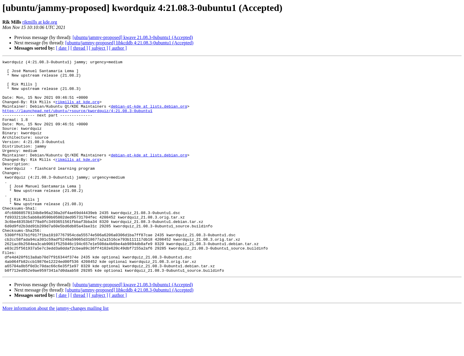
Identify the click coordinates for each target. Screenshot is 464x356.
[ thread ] (79, 48)
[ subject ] (98, 48)
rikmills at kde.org (39, 22)
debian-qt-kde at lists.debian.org (149, 116)
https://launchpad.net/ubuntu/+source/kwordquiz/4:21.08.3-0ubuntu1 (77, 121)
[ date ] (62, 48)
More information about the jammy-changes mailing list (55, 350)
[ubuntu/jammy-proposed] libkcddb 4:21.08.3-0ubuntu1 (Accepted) (129, 42)
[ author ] (118, 48)
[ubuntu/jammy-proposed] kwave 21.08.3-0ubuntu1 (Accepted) (132, 37)
